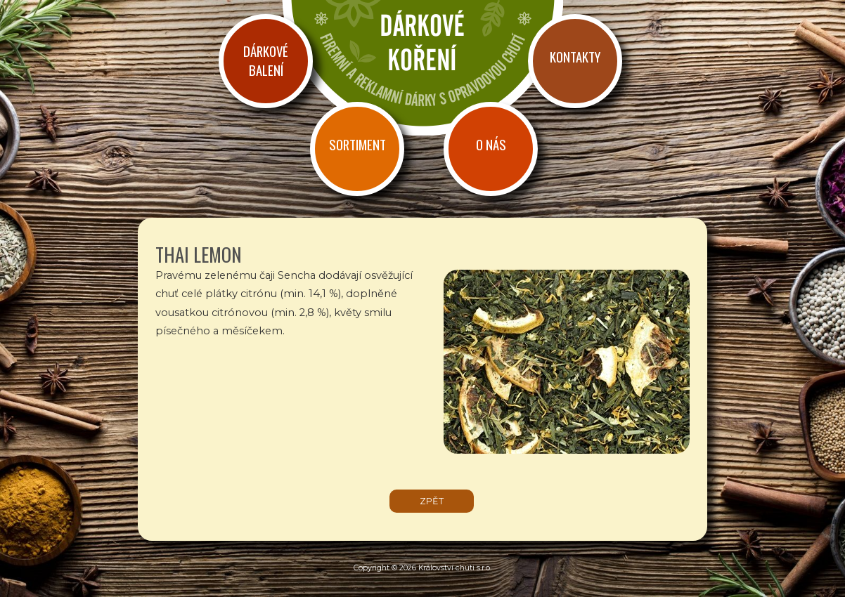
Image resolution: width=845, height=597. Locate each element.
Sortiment (357, 144)
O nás (491, 144)
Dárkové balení (265, 60)
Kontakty (575, 56)
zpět (432, 501)
